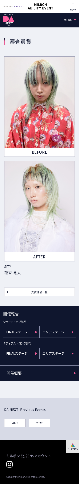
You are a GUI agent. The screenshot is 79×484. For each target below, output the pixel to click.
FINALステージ (17, 332)
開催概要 (14, 373)
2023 (15, 423)
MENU (68, 20)
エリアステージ (53, 332)
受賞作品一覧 (39, 292)
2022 (39, 423)
